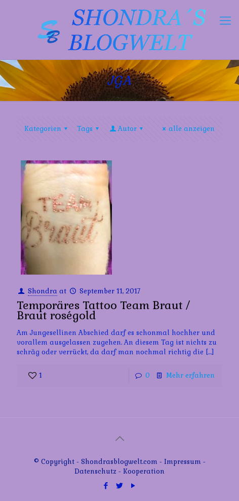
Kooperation (144, 471)
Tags (89, 128)
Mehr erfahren (190, 375)
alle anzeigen (187, 128)
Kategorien (47, 128)
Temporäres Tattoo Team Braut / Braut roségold (103, 310)
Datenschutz (96, 471)
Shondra (42, 291)
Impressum (182, 461)
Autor (126, 128)
